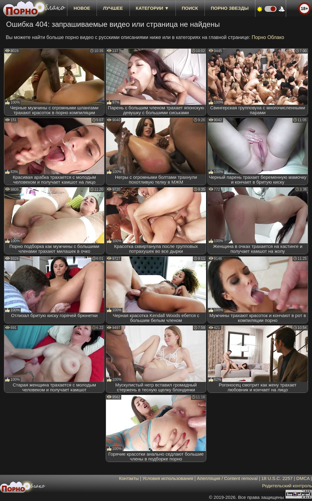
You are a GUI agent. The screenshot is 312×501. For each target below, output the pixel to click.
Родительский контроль (287, 485)
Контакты (129, 478)
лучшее (113, 8)
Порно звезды (230, 8)
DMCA (303, 478)
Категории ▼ (152, 8)
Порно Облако (268, 37)
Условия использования (168, 478)
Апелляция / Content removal (227, 478)
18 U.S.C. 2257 (277, 478)
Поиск (190, 8)
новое (81, 8)
